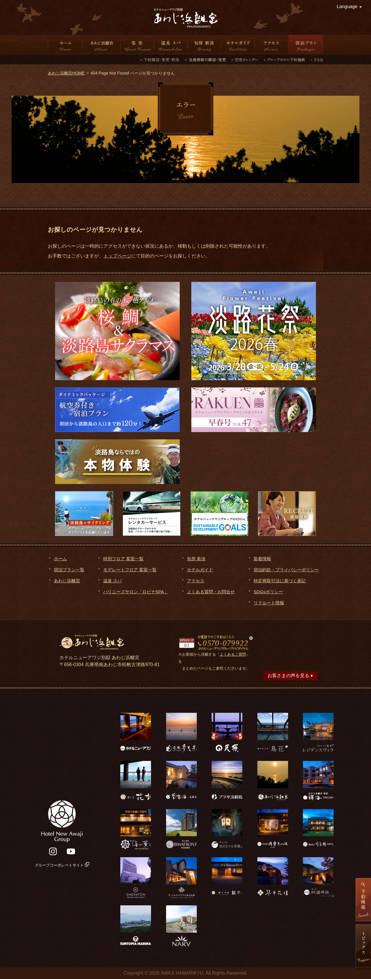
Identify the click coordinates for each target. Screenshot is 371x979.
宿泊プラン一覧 (69, 569)
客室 (137, 44)
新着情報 (262, 558)
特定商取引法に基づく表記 (280, 580)
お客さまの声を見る (291, 675)
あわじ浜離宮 (101, 44)
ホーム (65, 44)
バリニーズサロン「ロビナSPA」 (135, 591)
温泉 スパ (171, 44)
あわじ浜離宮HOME (66, 73)
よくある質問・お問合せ (211, 591)
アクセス (271, 44)
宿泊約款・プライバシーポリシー (286, 569)
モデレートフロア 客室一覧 (130, 569)
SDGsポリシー (268, 591)
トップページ (117, 255)
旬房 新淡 (204, 44)
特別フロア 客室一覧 (123, 558)
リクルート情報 (269, 602)
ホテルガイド (238, 44)
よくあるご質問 (233, 654)
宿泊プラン (305, 44)
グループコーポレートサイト (62, 865)
